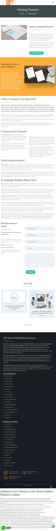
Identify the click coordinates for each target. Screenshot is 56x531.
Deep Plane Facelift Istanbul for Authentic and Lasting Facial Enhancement (21, 521)
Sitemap (31, 485)
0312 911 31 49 (8, 245)
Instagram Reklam (8, 394)
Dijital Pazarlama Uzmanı (9, 429)
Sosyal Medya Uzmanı (9, 450)
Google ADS (6, 389)
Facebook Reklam (8, 386)
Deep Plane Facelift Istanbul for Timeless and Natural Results (36, 518)
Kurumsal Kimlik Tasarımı (9, 399)
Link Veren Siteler (8, 439)
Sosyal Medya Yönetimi (9, 412)
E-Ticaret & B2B (7, 381)
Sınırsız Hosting (7, 457)
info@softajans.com (9, 247)
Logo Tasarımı (7, 402)
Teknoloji (14, 309)
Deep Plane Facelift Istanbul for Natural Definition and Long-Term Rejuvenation (33, 523)
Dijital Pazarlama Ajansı (5, 498)
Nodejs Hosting (7, 465)
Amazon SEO (7, 426)
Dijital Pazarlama (7, 379)
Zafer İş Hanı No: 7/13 (15, 477)
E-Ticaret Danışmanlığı (9, 434)
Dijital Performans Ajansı (9, 432)
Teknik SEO (6, 455)
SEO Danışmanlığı (8, 407)
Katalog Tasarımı (7, 397)
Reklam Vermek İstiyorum (9, 404)
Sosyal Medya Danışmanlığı (10, 409)
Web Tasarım (42, 315)
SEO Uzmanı (6, 417)
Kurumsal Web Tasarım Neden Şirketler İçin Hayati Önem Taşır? (41, 312)
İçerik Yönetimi (7, 391)
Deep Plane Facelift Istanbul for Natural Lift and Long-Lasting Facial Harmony (28, 526)
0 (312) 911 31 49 (14, 472)
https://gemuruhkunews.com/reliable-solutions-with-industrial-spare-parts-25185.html (25, 517)
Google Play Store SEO (9, 437)
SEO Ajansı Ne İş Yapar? (9, 463)
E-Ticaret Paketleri (8, 384)
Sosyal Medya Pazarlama (9, 445)
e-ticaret (35, 369)
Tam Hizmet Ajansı (8, 452)
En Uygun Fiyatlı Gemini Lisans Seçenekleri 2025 (14, 307)
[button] (24, 324)
